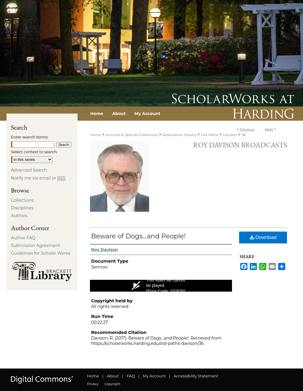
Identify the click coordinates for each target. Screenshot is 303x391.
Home (95, 135)
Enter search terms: (29, 137)
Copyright (112, 384)
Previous (246, 129)
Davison (230, 135)
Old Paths (209, 135)
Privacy (93, 384)
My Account (154, 376)
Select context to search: (34, 151)
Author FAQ (23, 237)
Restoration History (179, 135)
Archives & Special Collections (132, 135)
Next (269, 129)
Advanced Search (29, 170)
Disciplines (22, 208)
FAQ (131, 376)
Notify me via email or (38, 178)
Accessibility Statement (196, 376)
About (113, 376)
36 (244, 135)
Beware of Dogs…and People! (138, 236)
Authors (19, 215)
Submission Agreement (35, 245)
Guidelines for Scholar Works (40, 253)
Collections (22, 200)
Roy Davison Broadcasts (240, 144)
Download (263, 237)
